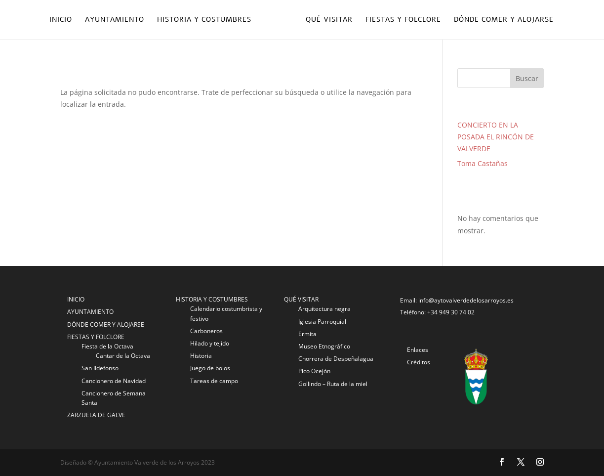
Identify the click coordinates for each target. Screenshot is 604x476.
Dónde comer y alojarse (504, 20)
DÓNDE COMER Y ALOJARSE (105, 324)
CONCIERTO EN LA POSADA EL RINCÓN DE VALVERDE (495, 136)
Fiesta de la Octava (107, 346)
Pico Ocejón (314, 371)
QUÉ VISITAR (301, 299)
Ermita (307, 334)
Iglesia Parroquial (322, 321)
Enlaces (417, 350)
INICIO (75, 299)
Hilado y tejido (209, 343)
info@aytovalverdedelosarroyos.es (466, 300)
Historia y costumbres (204, 20)
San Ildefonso (100, 368)
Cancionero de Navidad (113, 381)
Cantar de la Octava (123, 355)
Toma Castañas (482, 163)
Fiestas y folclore (403, 20)
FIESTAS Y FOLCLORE (95, 337)
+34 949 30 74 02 (451, 312)
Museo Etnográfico (324, 346)
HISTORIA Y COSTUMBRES (212, 299)
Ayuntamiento (114, 20)
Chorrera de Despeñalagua (335, 358)
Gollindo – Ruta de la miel (332, 384)
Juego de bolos (210, 368)
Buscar (527, 78)
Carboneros (206, 331)
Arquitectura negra (324, 308)
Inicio (60, 20)
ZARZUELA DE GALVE (96, 415)
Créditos (418, 362)
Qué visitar (329, 20)
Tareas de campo (214, 381)
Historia (201, 355)
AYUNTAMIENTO (90, 311)
